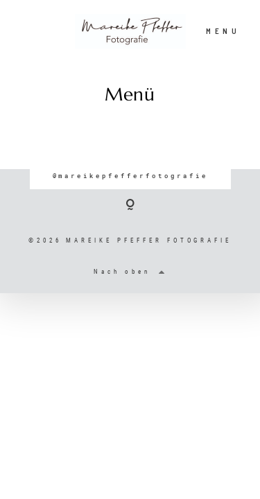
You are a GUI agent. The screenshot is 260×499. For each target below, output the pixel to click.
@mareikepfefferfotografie (130, 176)
